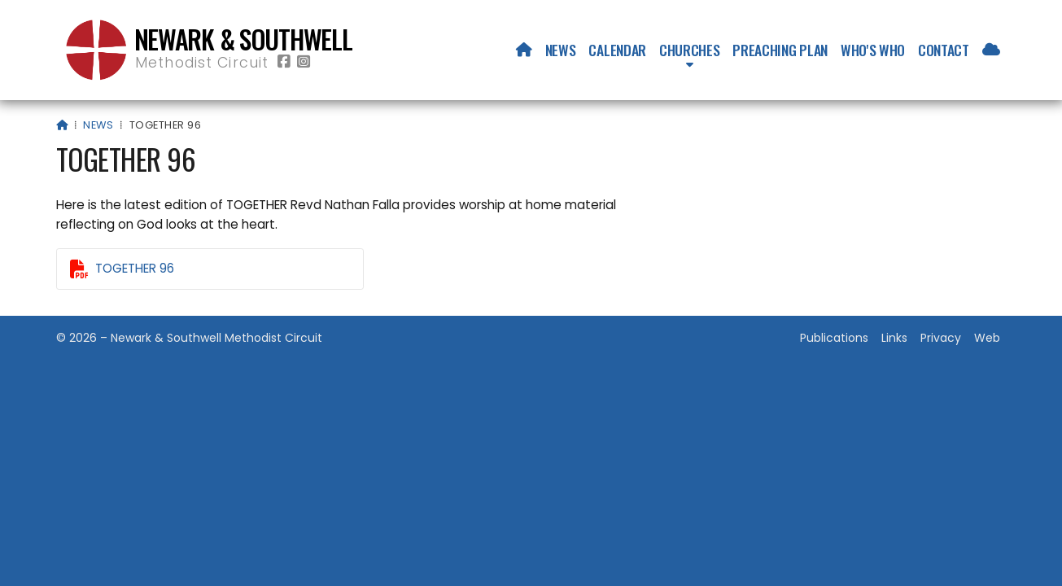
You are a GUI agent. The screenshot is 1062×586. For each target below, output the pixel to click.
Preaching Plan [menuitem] (780, 49)
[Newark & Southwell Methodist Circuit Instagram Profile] (303, 62)
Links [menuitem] (894, 338)
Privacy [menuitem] (940, 338)
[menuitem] (524, 49)
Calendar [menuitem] (616, 49)
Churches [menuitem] (689, 49)
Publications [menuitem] (834, 338)
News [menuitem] (560, 49)
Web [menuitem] (987, 338)
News (98, 125)
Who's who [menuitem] (873, 49)
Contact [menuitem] (943, 49)
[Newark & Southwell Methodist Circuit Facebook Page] (284, 62)
